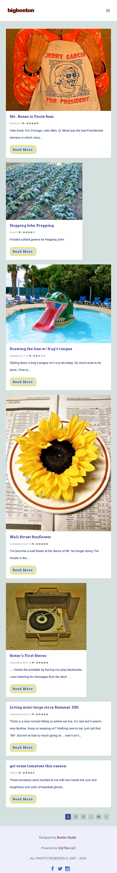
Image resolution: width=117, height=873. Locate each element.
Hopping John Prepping (32, 226)
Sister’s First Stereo (28, 656)
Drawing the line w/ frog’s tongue (41, 349)
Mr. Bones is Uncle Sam (32, 117)
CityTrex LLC (67, 848)
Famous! (14, 123)
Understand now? (19, 544)
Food (12, 232)
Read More (23, 149)
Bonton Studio (66, 837)
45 (98, 816)
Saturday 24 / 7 (17, 355)
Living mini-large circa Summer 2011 (44, 707)
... (91, 816)
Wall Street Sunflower (30, 537)
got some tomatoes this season (38, 766)
